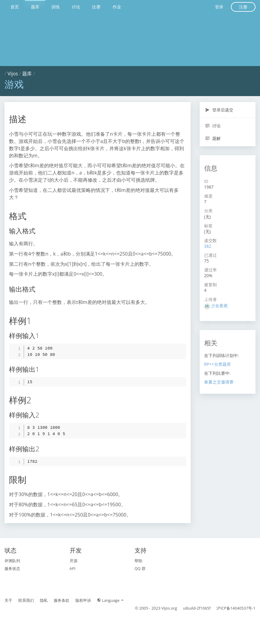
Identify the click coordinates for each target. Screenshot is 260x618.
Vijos (13, 73)
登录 (219, 7)
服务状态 (12, 568)
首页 (15, 7)
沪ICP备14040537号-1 (235, 608)
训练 (55, 7)
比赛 (96, 7)
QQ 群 (140, 568)
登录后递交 (219, 110)
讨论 (76, 7)
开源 (73, 560)
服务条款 (61, 600)
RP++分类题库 (217, 364)
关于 (8, 600)
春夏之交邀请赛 (219, 382)
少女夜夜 (219, 305)
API (73, 568)
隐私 (44, 600)
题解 (213, 138)
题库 (35, 7)
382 (207, 246)
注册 (243, 7)
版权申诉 (83, 600)
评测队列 (12, 560)
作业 (117, 7)
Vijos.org (169, 608)
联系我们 (26, 600)
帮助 (138, 560)
